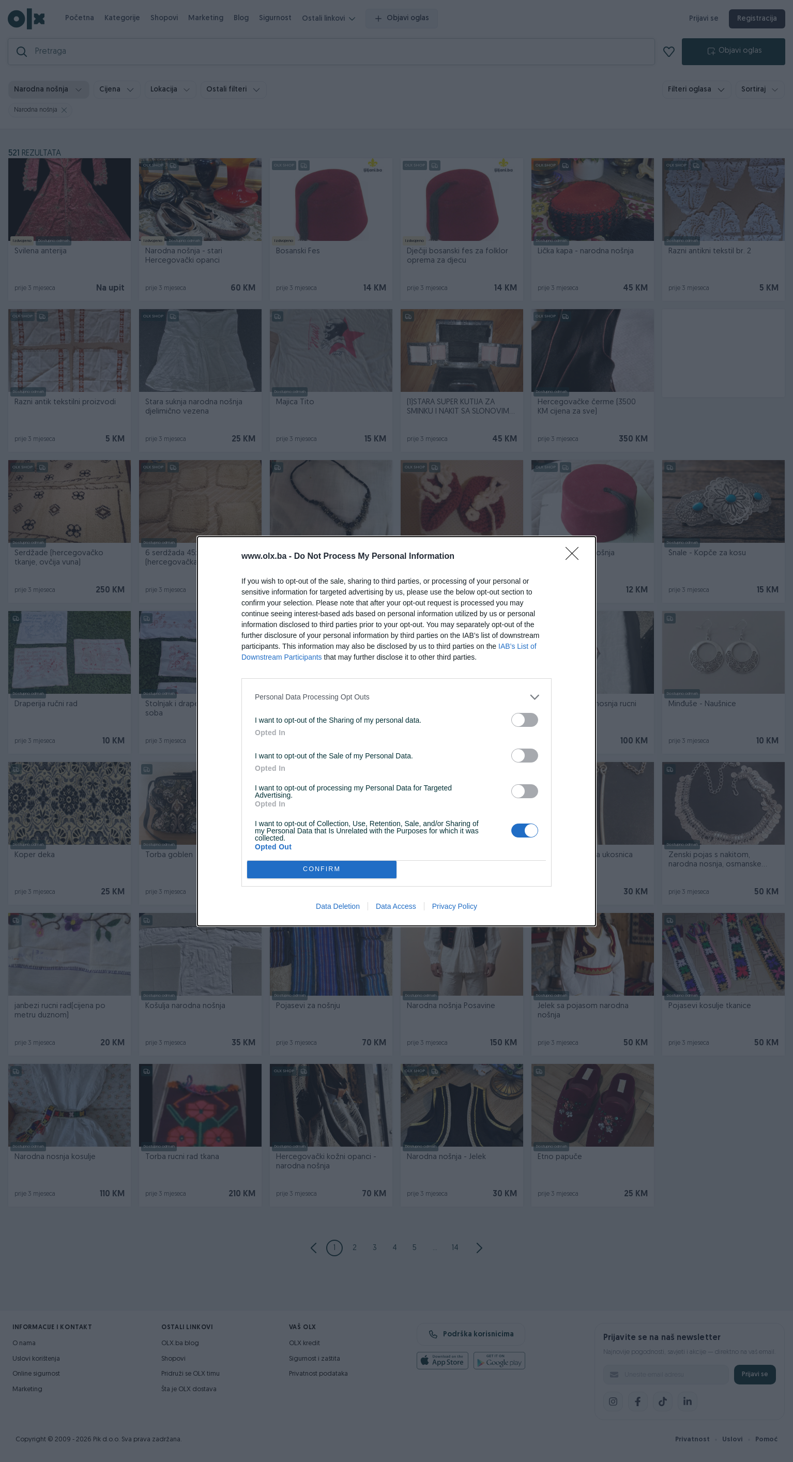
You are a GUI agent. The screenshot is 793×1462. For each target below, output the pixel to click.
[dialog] (396, 731)
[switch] (524, 720)
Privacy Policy (454, 906)
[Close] (575, 557)
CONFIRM (321, 869)
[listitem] (396, 697)
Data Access (396, 906)
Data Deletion (338, 906)
